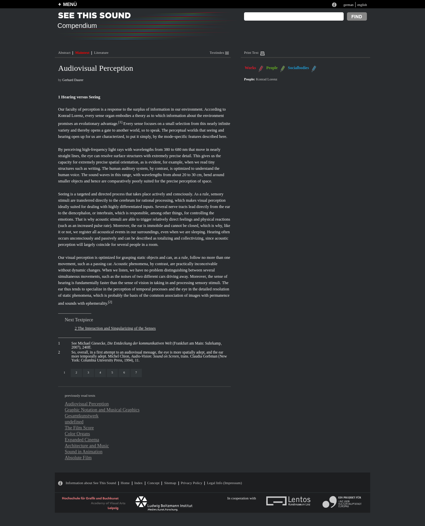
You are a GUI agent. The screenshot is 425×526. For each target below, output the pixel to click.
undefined (74, 421)
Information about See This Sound (91, 483)
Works (250, 67)
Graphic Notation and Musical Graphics (102, 409)
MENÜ (70, 4)
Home (125, 483)
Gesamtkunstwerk (82, 415)
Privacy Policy (192, 483)
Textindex (219, 52)
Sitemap (170, 483)
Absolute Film (78, 457)
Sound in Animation (83, 451)
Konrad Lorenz (70, 115)
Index (138, 483)
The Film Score (79, 427)
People (272, 67)
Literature (101, 52)
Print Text (251, 52)
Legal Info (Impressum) (224, 483)
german (348, 5)
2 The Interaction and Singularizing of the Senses (115, 328)
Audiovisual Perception (87, 403)
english (362, 5)
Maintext (82, 52)
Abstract (64, 52)
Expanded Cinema (82, 439)
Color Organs (77, 433)
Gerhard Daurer (73, 80)
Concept (153, 483)
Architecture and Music (87, 445)
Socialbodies (298, 67)
